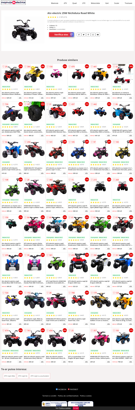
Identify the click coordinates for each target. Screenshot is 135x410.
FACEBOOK (61, 389)
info (20, 98)
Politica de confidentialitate (68, 396)
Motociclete (95, 3)
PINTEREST (73, 389)
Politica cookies (86, 396)
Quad (74, 3)
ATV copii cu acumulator (40, 376)
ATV (65, 3)
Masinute (54, 3)
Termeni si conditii (49, 396)
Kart (107, 3)
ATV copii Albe (9, 376)
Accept (75, 408)
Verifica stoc (64, 34)
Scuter (116, 3)
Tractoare (128, 3)
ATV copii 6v (22, 376)
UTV (83, 3)
